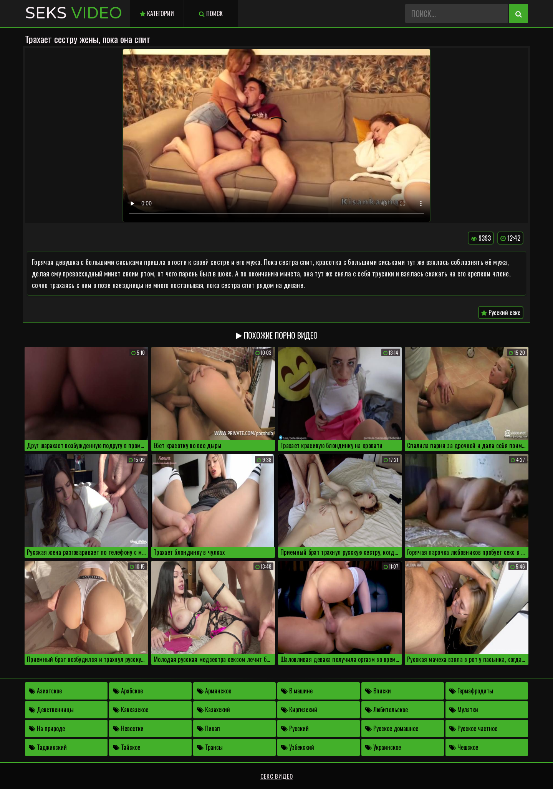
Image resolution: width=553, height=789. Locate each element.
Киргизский (299, 709)
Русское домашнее (391, 728)
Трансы (210, 747)
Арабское (128, 690)
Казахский (213, 709)
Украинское (383, 747)
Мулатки (463, 709)
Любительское (386, 709)
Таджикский (48, 747)
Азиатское (45, 690)
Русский (295, 728)
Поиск (211, 13)
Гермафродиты (471, 690)
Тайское (126, 747)
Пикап (208, 728)
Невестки (128, 728)
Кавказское (130, 709)
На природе (47, 728)
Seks (73, 13)
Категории (157, 13)
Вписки (378, 690)
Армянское (214, 690)
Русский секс (500, 312)
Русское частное (473, 728)
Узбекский (297, 747)
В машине (297, 690)
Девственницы (51, 709)
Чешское (463, 747)
